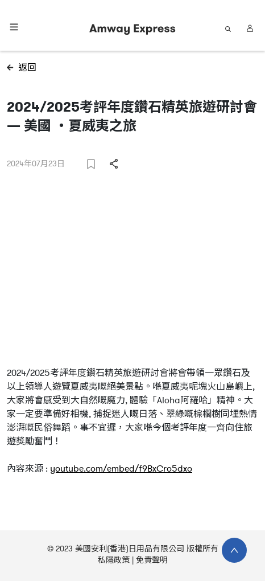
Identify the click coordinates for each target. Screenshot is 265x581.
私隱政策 (114, 560)
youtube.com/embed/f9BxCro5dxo (121, 469)
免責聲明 (152, 560)
